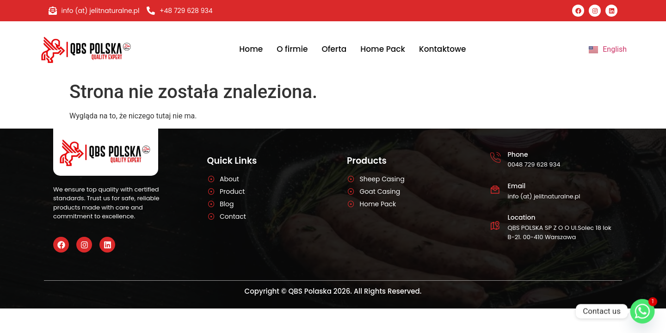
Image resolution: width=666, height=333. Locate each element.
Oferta (333, 49)
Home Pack (382, 49)
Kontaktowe (442, 49)
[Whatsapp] (642, 311)
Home (251, 49)
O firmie (292, 49)
